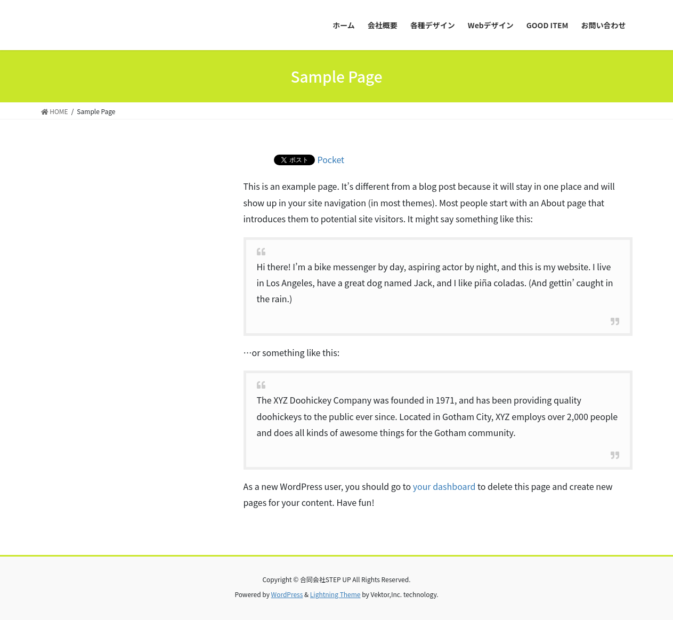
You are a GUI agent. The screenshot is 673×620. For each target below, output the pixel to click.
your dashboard (444, 486)
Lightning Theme (335, 594)
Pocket (331, 159)
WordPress (287, 594)
